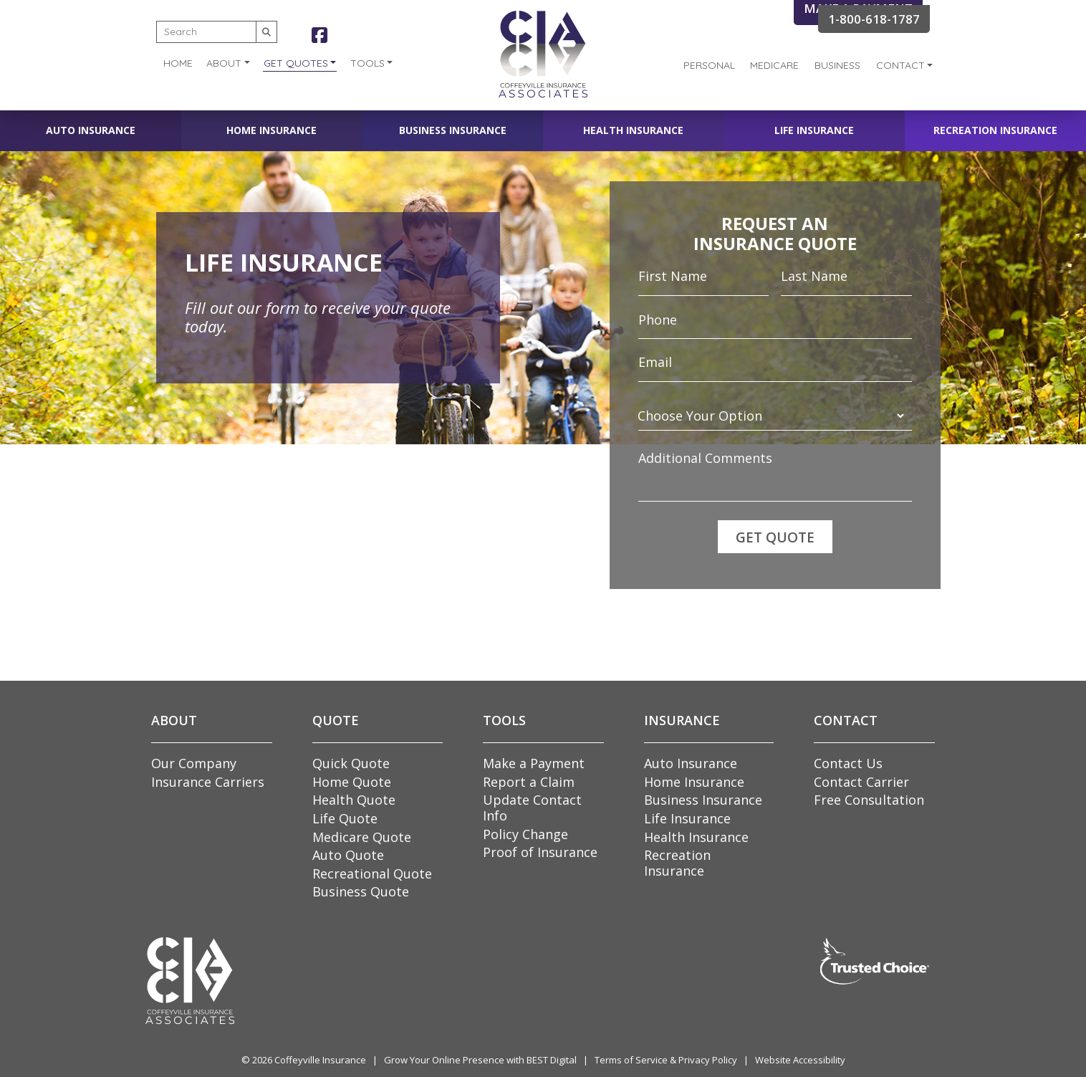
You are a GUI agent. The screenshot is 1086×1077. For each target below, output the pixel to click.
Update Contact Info (532, 807)
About (223, 63)
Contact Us (848, 763)
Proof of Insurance (540, 852)
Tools (367, 63)
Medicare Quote (361, 837)
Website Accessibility (800, 1059)
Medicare (774, 65)
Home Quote (351, 781)
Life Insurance (814, 130)
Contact (900, 65)
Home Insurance (271, 130)
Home (178, 63)
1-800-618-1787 (874, 19)
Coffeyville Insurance (320, 1059)
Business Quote (360, 891)
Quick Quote (351, 763)
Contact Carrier (861, 781)
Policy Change (525, 834)
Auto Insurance (90, 130)
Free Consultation (869, 799)
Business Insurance (452, 130)
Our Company (193, 763)
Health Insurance (633, 130)
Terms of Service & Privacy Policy (666, 1059)
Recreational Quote (372, 873)
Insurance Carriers (207, 781)
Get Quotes (296, 63)
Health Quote (353, 799)
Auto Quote (348, 854)
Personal (709, 65)
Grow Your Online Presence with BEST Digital (480, 1059)
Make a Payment (534, 763)
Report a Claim (529, 781)
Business (837, 65)
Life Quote (345, 818)
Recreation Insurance (995, 130)
